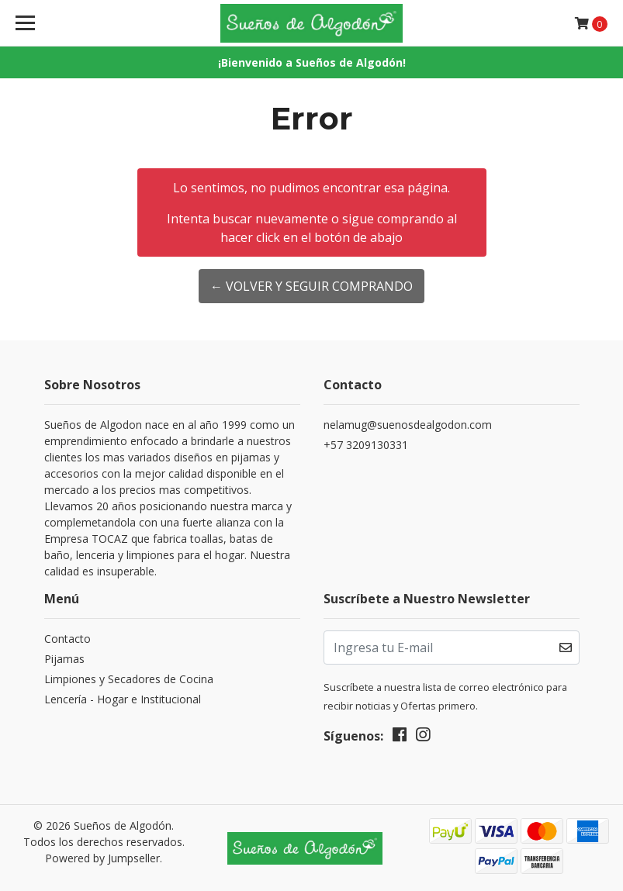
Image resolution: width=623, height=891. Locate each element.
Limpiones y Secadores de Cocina (128, 679)
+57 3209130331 (366, 444)
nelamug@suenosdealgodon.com (408, 424)
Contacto (67, 638)
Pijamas (64, 658)
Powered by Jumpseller (102, 858)
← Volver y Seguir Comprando (311, 286)
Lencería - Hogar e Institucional (122, 699)
